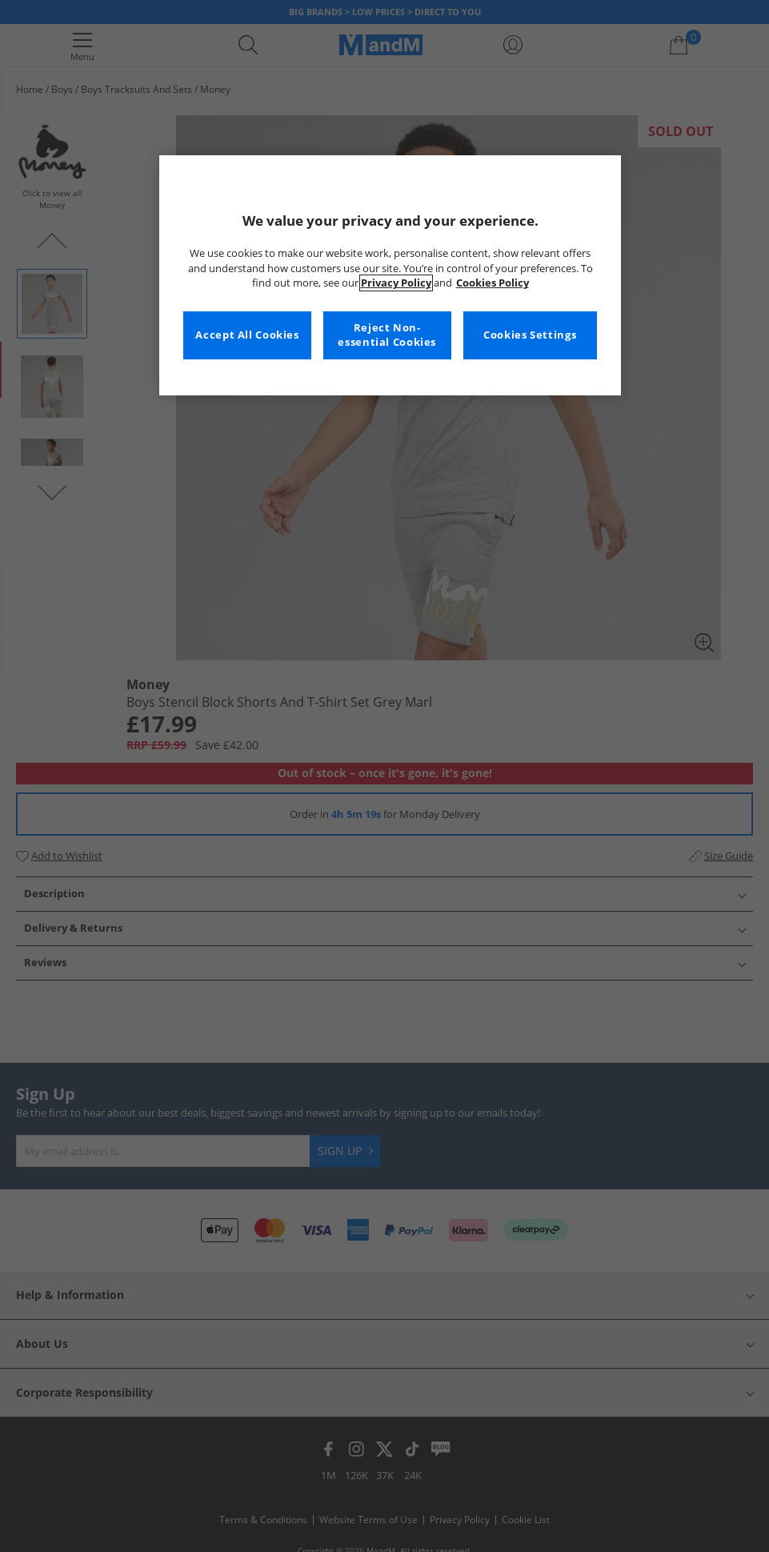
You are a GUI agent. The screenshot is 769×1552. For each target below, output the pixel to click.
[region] (390, 275)
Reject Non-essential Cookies (387, 335)
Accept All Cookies (246, 335)
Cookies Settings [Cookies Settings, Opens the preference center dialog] (529, 335)
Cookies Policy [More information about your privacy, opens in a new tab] (492, 283)
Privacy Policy (396, 283)
